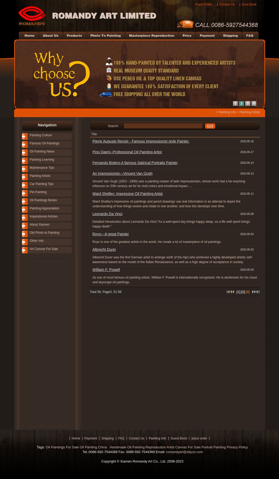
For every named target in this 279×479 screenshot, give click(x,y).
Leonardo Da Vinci (108, 214)
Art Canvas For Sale (44, 249)
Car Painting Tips (42, 184)
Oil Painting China (94, 447)
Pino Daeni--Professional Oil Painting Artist (127, 152)
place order (199, 438)
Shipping (107, 438)
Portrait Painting (214, 447)
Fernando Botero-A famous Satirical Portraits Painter (135, 163)
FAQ (121, 438)
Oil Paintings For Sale (62, 447)
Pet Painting (38, 192)
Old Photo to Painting (44, 233)
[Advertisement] (40, 343)
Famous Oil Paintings (45, 143)
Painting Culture (41, 135)
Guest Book (179, 438)
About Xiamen (39, 224)
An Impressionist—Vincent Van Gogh (123, 173)
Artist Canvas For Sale (184, 447)
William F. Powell (106, 270)
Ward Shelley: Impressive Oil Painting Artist (128, 194)
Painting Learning (42, 159)
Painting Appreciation (44, 208)
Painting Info (227, 112)
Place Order (203, 4)
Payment (91, 438)
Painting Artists (250, 112)
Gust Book (249, 4)
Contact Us (227, 4)
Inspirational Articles (44, 216)
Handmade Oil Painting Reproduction (137, 447)
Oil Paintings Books (43, 200)
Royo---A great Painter (111, 234)
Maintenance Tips (42, 168)
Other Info (37, 241)
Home (76, 438)
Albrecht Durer (104, 249)
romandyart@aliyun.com (184, 452)
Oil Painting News (42, 151)
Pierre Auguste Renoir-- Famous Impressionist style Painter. (141, 141)
